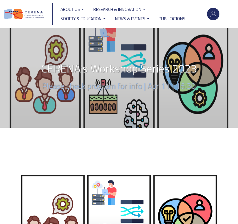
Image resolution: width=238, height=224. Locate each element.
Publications (172, 18)
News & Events (132, 18)
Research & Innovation (119, 9)
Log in (213, 14)
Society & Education (83, 18)
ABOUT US (72, 9)
